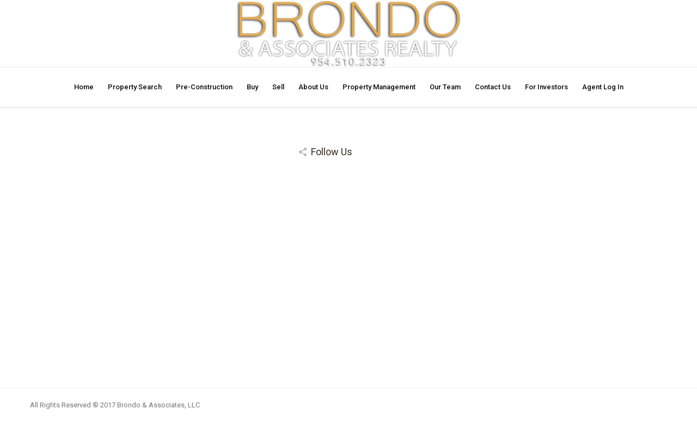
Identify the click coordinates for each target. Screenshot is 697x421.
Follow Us (331, 151)
